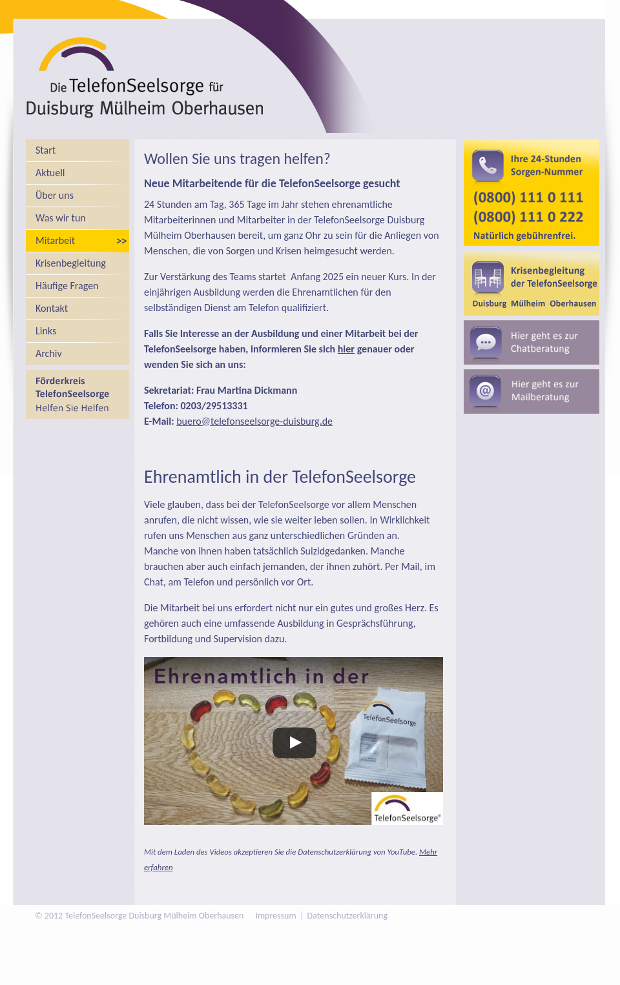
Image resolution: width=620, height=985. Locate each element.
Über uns (55, 195)
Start (46, 150)
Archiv (49, 353)
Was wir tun (61, 218)
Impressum (275, 915)
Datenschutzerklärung (347, 915)
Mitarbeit (55, 240)
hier (346, 349)
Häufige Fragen (67, 285)
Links (46, 331)
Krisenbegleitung (71, 263)
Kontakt (52, 308)
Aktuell (50, 173)
